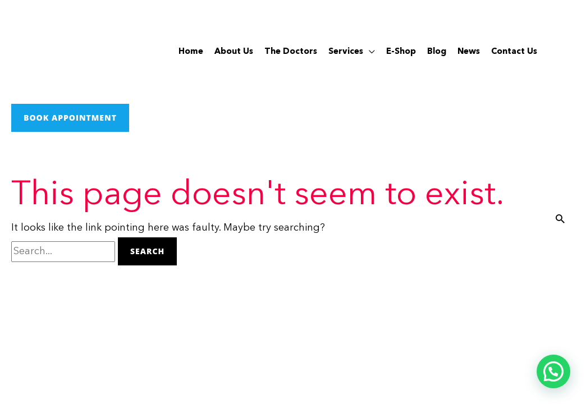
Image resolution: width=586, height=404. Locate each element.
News (468, 52)
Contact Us (514, 52)
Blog (436, 52)
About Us (233, 52)
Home (190, 52)
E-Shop (401, 52)
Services (345, 52)
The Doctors (290, 52)
